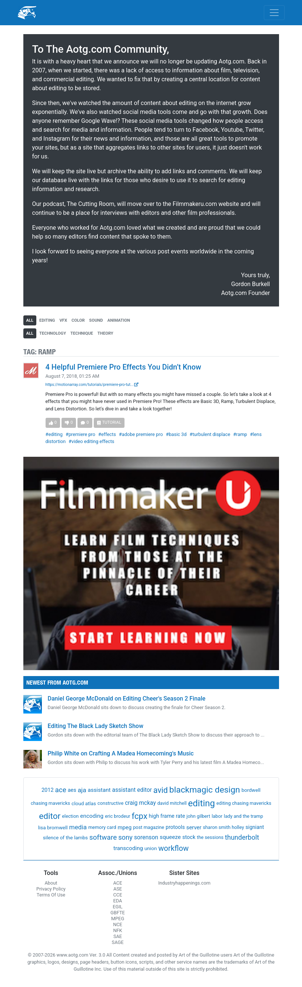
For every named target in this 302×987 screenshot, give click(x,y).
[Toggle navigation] (274, 12)
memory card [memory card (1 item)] (102, 827)
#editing (54, 434)
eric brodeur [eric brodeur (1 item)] (117, 816)
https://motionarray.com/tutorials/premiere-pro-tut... (92, 384)
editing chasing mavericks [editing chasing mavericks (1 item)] (243, 803)
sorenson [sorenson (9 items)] (146, 837)
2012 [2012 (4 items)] (48, 790)
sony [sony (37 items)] (125, 837)
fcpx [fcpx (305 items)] (139, 816)
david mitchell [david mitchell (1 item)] (172, 803)
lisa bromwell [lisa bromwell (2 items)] (53, 827)
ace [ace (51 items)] (60, 790)
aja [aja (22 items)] (82, 790)
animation (118, 320)
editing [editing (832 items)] (201, 803)
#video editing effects (91, 441)
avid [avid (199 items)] (160, 790)
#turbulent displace (210, 434)
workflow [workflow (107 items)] (173, 848)
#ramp (240, 434)
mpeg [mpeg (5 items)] (124, 827)
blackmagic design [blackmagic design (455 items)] (204, 790)
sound (96, 320)
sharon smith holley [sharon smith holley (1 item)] (223, 827)
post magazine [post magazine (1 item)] (148, 827)
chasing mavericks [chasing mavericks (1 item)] (50, 803)
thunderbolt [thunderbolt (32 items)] (242, 837)
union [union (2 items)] (151, 848)
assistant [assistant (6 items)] (99, 790)
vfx (63, 320)
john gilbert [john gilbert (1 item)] (198, 816)
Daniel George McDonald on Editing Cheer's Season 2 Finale (127, 698)
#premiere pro (80, 434)
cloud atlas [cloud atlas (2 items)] (84, 803)
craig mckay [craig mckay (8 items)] (140, 803)
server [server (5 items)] (194, 827)
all (30, 320)
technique (81, 333)
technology (52, 333)
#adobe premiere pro (141, 434)
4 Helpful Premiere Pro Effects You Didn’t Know (123, 367)
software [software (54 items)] (103, 837)
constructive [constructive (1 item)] (110, 803)
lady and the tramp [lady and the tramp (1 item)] (243, 816)
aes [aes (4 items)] (72, 790)
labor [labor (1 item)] (217, 816)
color (78, 320)
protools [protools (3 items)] (175, 827)
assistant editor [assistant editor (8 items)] (132, 790)
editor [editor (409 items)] (49, 816)
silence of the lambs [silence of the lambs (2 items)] (65, 837)
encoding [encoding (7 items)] (91, 816)
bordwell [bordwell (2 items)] (251, 790)
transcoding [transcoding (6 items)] (128, 848)
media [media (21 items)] (78, 827)
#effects (107, 434)
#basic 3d (176, 434)
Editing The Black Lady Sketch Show (95, 725)
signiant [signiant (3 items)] (254, 827)
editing (47, 320)
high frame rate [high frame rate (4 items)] (167, 816)
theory (105, 333)
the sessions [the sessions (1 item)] (210, 837)
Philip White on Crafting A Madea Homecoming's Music (121, 753)
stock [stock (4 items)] (188, 837)
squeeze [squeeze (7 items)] (170, 837)
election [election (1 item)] (70, 816)
